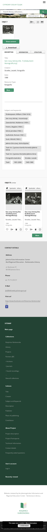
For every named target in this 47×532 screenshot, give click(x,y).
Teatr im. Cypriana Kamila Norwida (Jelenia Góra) (21, 148)
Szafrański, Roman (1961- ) (15, 135)
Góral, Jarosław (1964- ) (14, 131)
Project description (12, 434)
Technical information (13, 443)
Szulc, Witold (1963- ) (13, 139)
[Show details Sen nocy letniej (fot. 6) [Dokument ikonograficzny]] (39, 229)
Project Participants (12, 438)
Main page (9, 329)
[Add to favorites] (37, 22)
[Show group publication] (14, 188)
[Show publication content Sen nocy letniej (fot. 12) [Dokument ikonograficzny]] (16, 229)
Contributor (10, 420)
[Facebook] (6, 307)
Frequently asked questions (15, 453)
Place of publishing (12, 415)
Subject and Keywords (13, 401)
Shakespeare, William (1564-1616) (18, 114)
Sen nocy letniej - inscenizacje (16, 118)
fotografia (8, 85)
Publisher (9, 411)
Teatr (8, 162)
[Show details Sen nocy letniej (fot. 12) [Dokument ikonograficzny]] (20, 229)
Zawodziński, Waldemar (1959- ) (17, 123)
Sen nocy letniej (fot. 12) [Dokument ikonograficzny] (13, 213)
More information (31, 523)
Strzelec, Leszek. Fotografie (15, 70)
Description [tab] (9, 52)
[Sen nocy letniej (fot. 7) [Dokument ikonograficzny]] (8, 29)
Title (7, 392)
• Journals (9, 366)
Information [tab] (23, 52)
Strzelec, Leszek (30, 158)
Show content (11, 41)
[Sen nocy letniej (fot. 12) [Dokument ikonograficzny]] (14, 198)
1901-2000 (17, 162)
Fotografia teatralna (13, 158)
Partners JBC (10, 357)
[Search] (43, 12)
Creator (8, 396)
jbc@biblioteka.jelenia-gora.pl (15, 290)
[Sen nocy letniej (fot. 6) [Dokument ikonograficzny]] (33, 198)
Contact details (11, 448)
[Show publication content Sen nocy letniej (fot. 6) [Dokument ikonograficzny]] (35, 229)
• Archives (9, 361)
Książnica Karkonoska (13, 342)
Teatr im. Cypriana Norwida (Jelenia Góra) (21, 154)
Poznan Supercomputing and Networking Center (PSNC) (25, 528)
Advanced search (33, 16)
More (37, 235)
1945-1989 (29, 162)
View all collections (12, 378)
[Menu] (44, 2)
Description (10, 406)
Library (8, 347)
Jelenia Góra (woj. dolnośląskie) (17, 143)
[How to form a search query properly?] (42, 15)
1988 (6, 77)
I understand (24, 526)
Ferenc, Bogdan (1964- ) (14, 127)
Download (10, 47)
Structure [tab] (38, 52)
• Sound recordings (12, 371)
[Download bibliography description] (11, 229)
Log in (8, 468)
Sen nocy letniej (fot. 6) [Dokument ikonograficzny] (32, 213)
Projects (8, 352)
